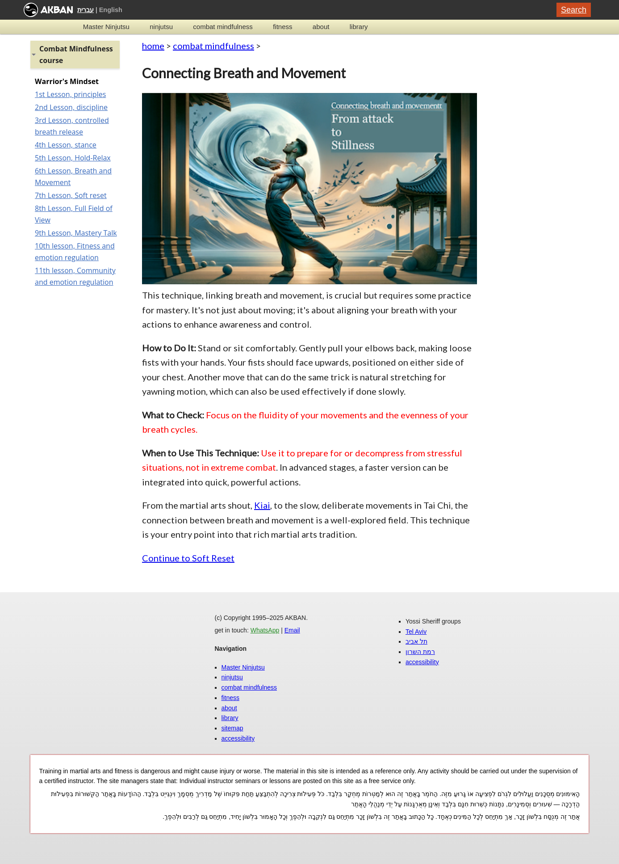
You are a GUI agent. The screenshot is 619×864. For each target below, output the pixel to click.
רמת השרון (420, 651)
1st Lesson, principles (70, 94)
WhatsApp (265, 630)
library (359, 26)
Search (573, 9)
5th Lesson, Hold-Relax (73, 158)
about (321, 26)
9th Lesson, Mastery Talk (76, 233)
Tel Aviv (416, 631)
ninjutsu (161, 26)
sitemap (232, 728)
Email (292, 630)
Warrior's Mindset (67, 81)
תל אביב (416, 641)
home (153, 45)
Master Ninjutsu (106, 26)
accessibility (238, 738)
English (110, 9)
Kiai (262, 505)
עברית (85, 9)
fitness (282, 26)
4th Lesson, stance (65, 145)
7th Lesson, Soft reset (71, 195)
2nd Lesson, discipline (71, 107)
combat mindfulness (222, 26)
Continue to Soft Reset (188, 557)
